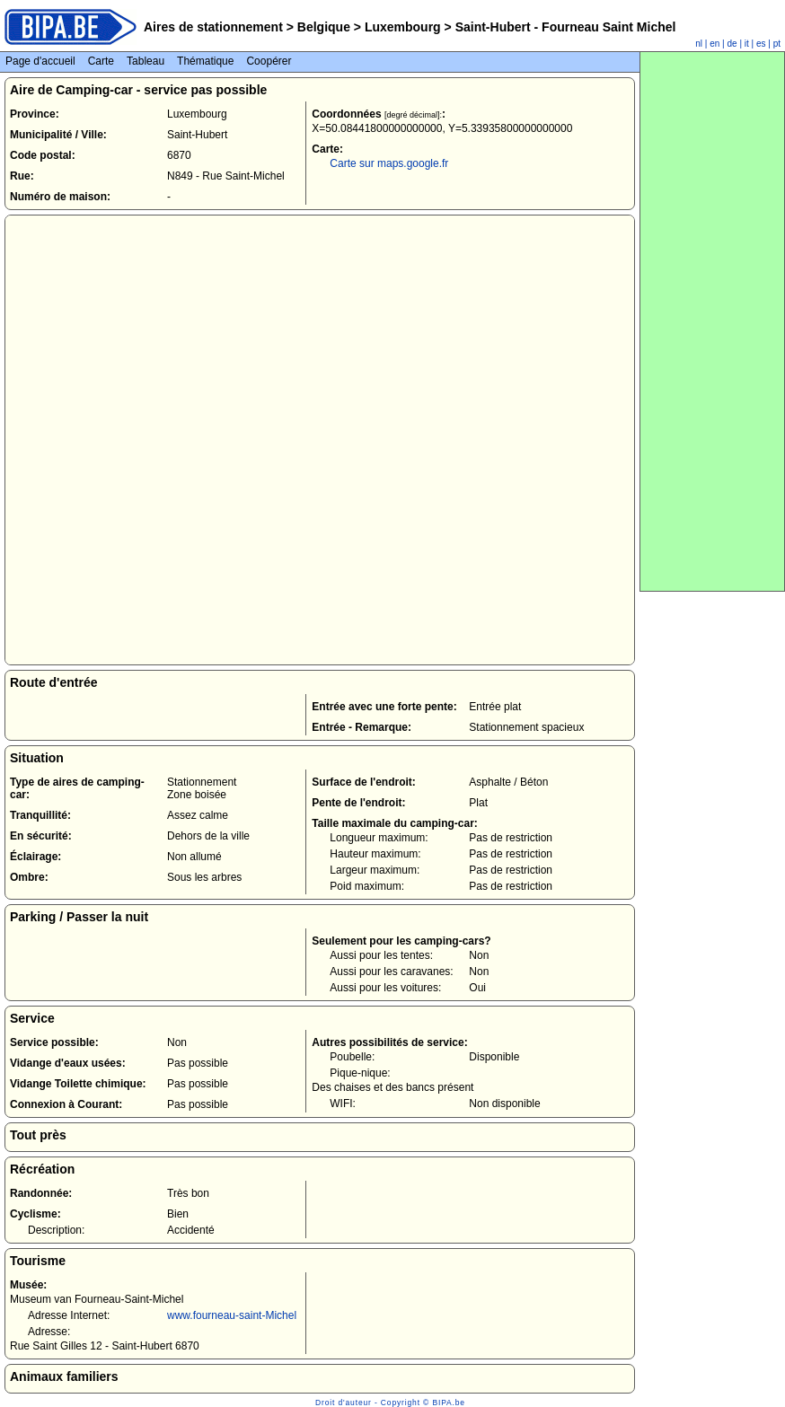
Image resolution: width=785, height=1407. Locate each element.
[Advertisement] (712, 321)
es (761, 43)
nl (698, 43)
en (714, 43)
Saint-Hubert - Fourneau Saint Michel (564, 27)
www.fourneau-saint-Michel (231, 1315)
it (747, 43)
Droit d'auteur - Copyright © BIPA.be (390, 1402)
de (732, 43)
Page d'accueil (40, 61)
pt (777, 43)
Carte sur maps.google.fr (389, 163)
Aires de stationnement (213, 27)
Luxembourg (403, 27)
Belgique (324, 27)
